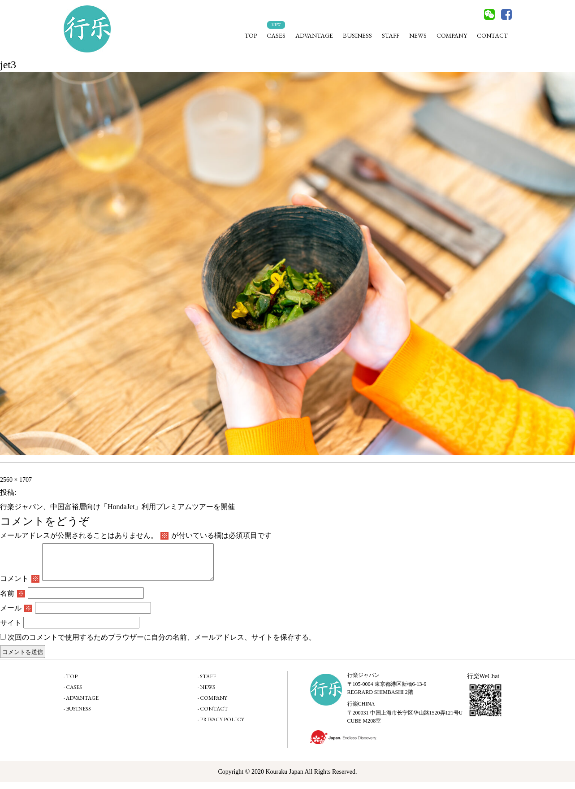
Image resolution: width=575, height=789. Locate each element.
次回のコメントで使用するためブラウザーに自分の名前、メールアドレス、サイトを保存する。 (162, 644)
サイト (11, 629)
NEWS (418, 35)
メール (16, 615)
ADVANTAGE (314, 35)
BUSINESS (357, 35)
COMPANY (452, 35)
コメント (19, 585)
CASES (276, 35)
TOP (251, 35)
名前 (12, 600)
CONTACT (492, 35)
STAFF (390, 35)
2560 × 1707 (16, 479)
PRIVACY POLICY (222, 726)
